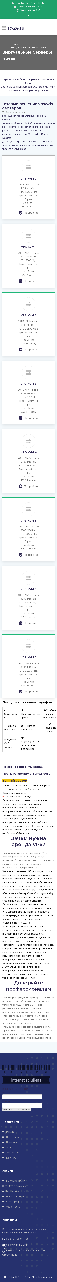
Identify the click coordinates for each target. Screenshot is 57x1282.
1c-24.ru (13, 28)
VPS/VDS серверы (16, 1186)
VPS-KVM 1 (28, 247)
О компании (12, 1137)
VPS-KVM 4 (29, 452)
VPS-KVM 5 (28, 520)
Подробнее (28, 213)
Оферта (10, 1147)
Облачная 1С (13, 1206)
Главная (14, 44)
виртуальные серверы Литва (28, 47)
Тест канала (12, 1152)
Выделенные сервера (18, 1191)
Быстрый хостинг (15, 1180)
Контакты (11, 1157)
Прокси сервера (15, 1196)
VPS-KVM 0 (28, 178)
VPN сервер (13, 1201)
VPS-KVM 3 (28, 384)
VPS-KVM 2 (28, 315)
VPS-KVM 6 (28, 589)
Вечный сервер (14, 780)
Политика (11, 1142)
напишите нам (9, 789)
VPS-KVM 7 (28, 657)
